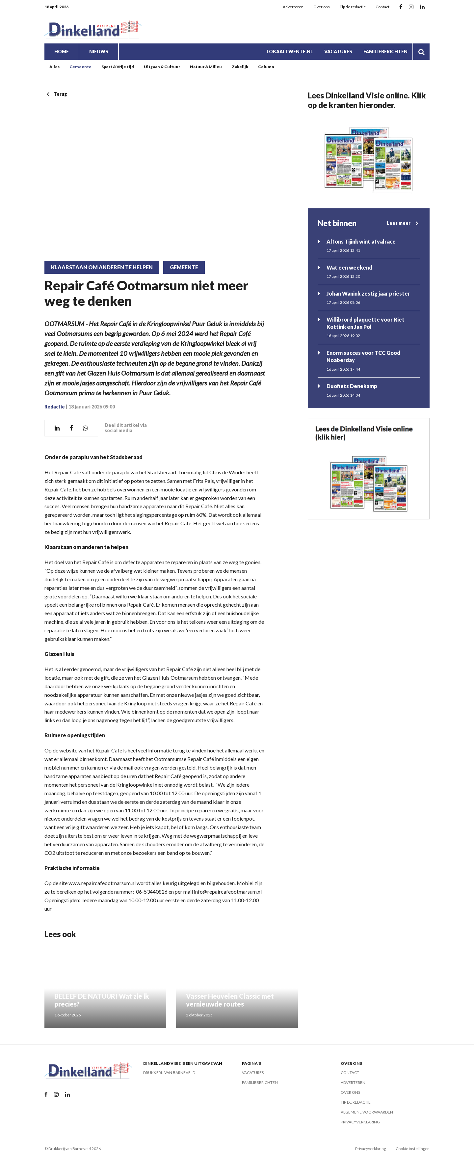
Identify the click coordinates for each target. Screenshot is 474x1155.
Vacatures (338, 51)
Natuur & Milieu (206, 66)
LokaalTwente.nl (290, 51)
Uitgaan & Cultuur (162, 66)
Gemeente (80, 66)
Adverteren (293, 6)
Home (61, 51)
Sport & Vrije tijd (117, 66)
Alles (54, 66)
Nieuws (98, 51)
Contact (382, 6)
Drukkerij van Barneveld (169, 1072)
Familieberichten (385, 51)
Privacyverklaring (360, 1121)
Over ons (321, 6)
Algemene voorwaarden (367, 1112)
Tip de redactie (353, 6)
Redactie (54, 406)
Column (266, 66)
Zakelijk (240, 66)
